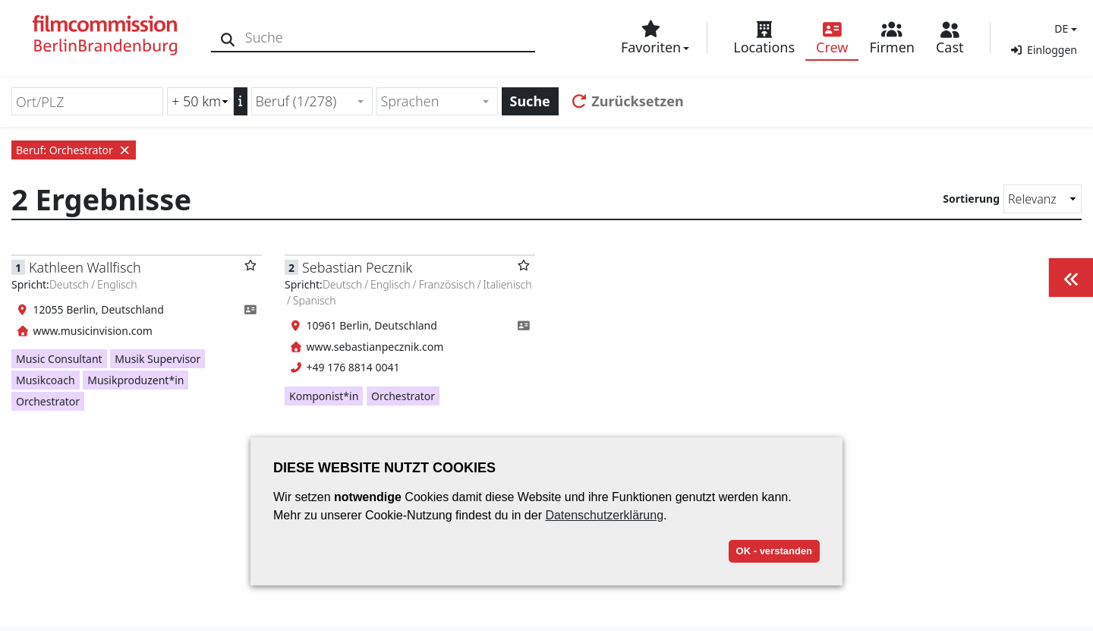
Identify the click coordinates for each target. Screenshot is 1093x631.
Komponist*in (323, 396)
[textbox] (430, 101)
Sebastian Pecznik (357, 267)
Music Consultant (59, 359)
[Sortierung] (1042, 199)
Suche (530, 101)
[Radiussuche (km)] (200, 101)
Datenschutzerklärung (604, 515)
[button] (1064, 28)
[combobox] (312, 101)
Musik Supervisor (157, 359)
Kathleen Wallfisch (85, 267)
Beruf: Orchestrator (73, 150)
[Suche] (230, 37)
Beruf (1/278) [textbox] (296, 101)
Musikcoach (45, 380)
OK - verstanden (774, 551)
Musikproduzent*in (135, 380)
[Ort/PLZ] (87, 101)
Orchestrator (48, 401)
